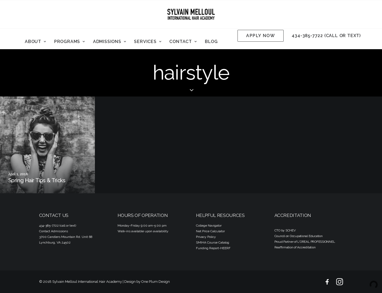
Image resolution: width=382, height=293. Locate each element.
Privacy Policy (206, 237)
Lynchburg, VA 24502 (55, 242)
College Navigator (209, 225)
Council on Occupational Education (298, 236)
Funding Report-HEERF (213, 248)
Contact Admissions (53, 231)
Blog (211, 41)
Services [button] (147, 41)
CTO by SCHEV (285, 230)
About (35, 41)
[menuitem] (35, 41)
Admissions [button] (109, 41)
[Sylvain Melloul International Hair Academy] (191, 14)
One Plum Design (155, 282)
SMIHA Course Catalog (212, 242)
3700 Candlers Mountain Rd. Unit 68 (65, 237)
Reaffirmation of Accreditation (295, 247)
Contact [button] (183, 41)
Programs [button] (69, 41)
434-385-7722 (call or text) (326, 35)
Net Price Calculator (210, 231)
